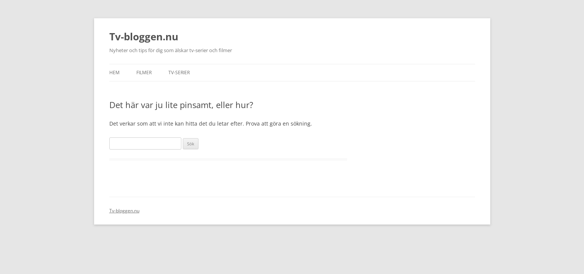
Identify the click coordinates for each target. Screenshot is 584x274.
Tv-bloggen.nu (143, 36)
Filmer (144, 72)
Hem (114, 72)
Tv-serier (179, 72)
